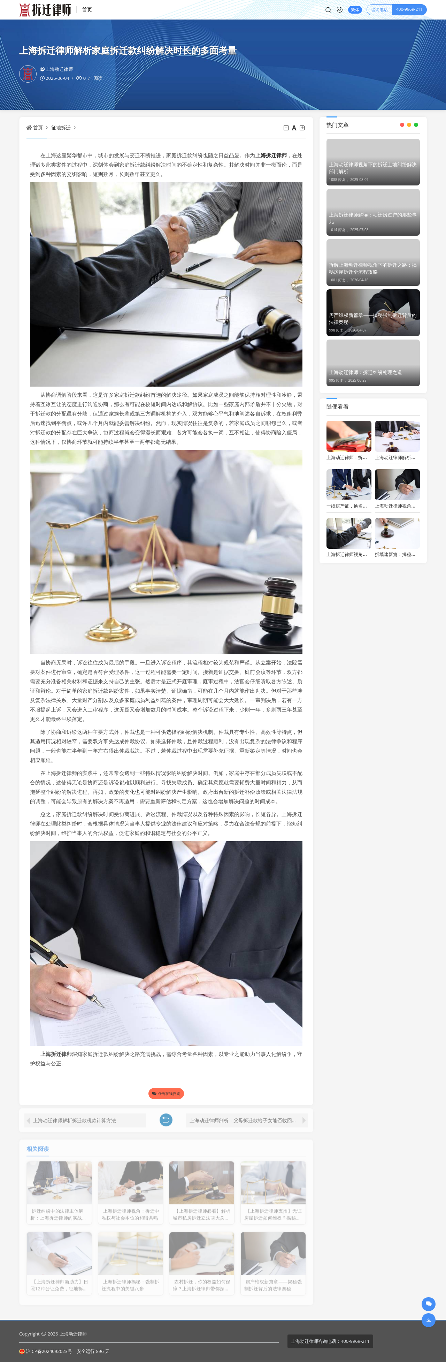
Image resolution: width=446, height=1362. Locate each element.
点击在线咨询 (166, 1093)
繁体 (355, 10)
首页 (87, 9)
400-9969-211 (409, 9)
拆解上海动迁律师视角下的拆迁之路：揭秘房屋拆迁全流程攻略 (373, 268)
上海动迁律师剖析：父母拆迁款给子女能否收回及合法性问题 (249, 1115)
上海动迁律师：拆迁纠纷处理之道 (365, 372)
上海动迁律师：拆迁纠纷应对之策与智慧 (367, 457)
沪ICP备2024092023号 (45, 1351)
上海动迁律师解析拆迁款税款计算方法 (74, 1115)
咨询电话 (379, 10)
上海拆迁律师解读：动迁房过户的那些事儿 (373, 218)
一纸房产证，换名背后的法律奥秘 (360, 506)
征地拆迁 (61, 127)
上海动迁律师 (56, 69)
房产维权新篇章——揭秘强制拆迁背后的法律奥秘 (373, 318)
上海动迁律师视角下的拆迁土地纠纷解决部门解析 (373, 168)
